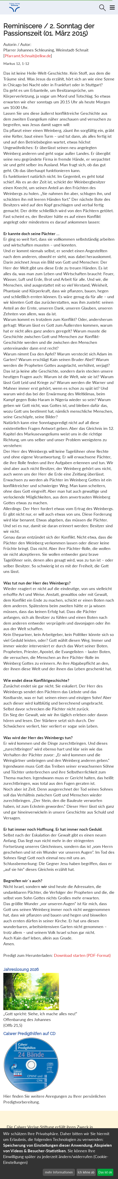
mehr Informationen (59, 1172)
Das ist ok (105, 1172)
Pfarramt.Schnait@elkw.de (28, 55)
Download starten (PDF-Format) (82, 955)
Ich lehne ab (86, 1172)
